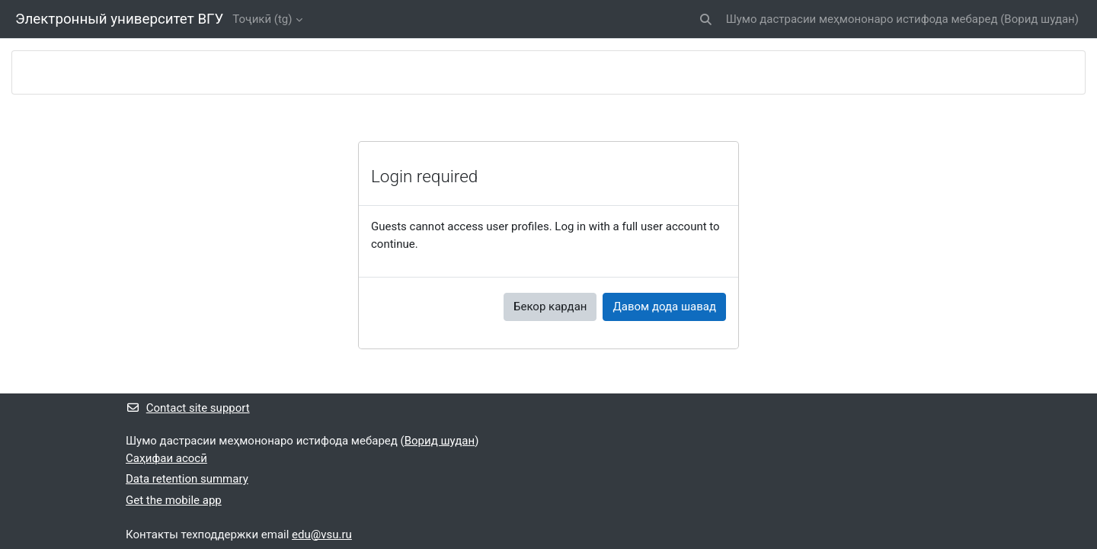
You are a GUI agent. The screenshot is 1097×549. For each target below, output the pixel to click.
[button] (706, 19)
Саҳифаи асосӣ (166, 458)
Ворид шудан (1039, 19)
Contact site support (188, 408)
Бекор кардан (550, 306)
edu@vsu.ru (322, 534)
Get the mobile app (174, 500)
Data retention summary (187, 479)
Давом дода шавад (664, 306)
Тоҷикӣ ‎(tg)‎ (262, 19)
